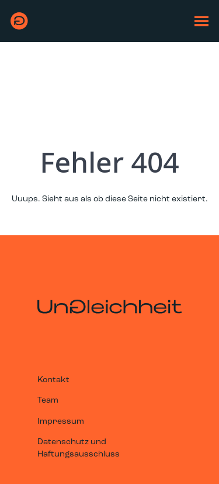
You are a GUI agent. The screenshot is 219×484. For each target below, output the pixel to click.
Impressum (60, 421)
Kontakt (53, 380)
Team (47, 400)
